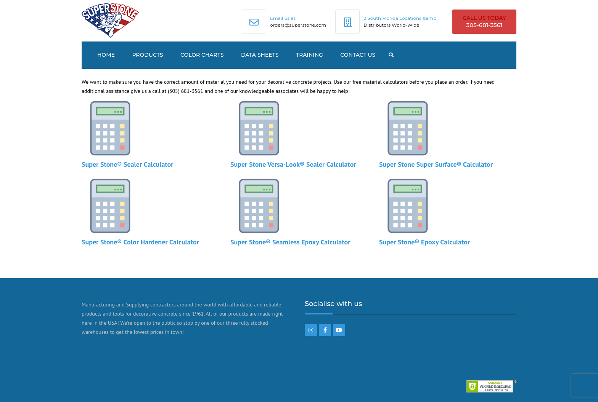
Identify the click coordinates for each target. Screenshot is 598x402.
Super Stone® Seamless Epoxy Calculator (290, 242)
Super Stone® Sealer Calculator (128, 164)
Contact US (357, 54)
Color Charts (202, 54)
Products (147, 54)
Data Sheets (260, 54)
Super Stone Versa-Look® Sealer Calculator (293, 164)
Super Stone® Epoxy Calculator (424, 242)
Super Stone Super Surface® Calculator (436, 164)
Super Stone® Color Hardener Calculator (140, 242)
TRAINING (309, 54)
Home (106, 54)
